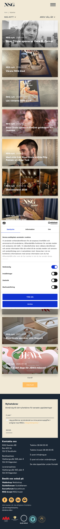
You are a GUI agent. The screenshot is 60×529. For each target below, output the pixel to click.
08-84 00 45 (48, 450)
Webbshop (17, 482)
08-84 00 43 (42, 445)
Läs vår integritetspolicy (10, 508)
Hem (6, 12)
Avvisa (30, 304)
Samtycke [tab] (10, 229)
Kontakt (54, 464)
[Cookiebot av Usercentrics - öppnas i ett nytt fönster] (48, 223)
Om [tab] (49, 229)
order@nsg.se (50, 459)
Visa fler (30, 385)
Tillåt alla (30, 297)
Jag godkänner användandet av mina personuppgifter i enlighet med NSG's (30, 421)
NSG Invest (18, 492)
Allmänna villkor (7, 510)
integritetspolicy (31, 423)
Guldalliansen (21, 485)
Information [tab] (30, 229)
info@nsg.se (41, 455)
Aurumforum (19, 489)
